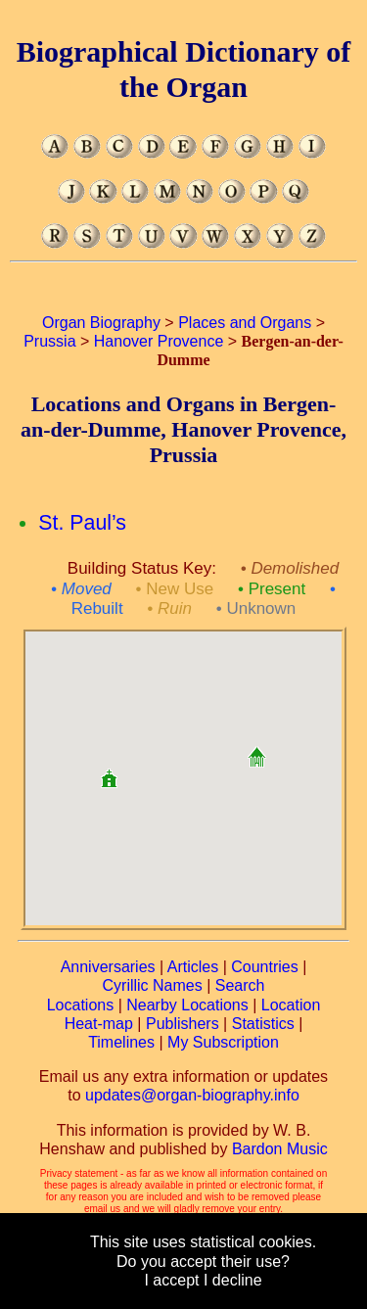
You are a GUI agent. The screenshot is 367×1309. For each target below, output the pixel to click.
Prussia (49, 341)
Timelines (121, 1042)
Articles (192, 966)
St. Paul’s (82, 523)
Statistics (263, 1023)
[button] (256, 749)
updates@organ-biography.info (192, 1095)
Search (240, 985)
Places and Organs (244, 322)
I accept (171, 1280)
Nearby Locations (187, 1005)
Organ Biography (101, 322)
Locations (81, 1005)
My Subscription (223, 1042)
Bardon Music (280, 1149)
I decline (233, 1280)
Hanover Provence (159, 341)
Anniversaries (108, 966)
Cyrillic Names (153, 985)
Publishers (182, 1023)
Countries (264, 966)
